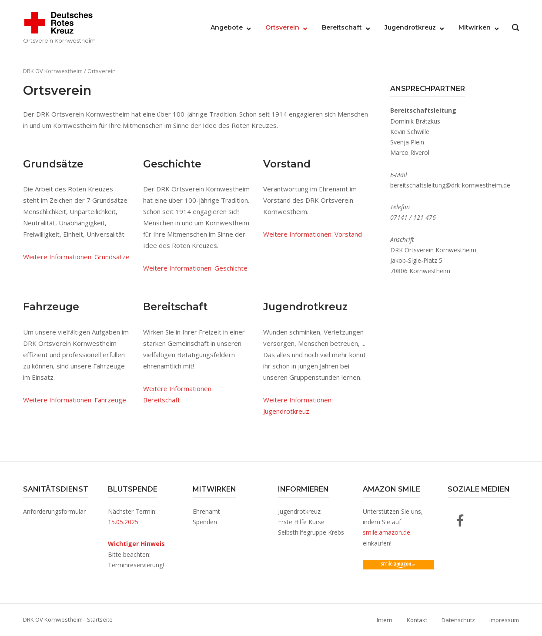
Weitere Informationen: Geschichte (195, 268)
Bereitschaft (342, 27)
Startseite (100, 619)
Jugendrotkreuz (410, 27)
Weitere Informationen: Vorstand (312, 234)
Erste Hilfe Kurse (301, 522)
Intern (384, 620)
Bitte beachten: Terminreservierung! (136, 554)
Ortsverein (282, 27)
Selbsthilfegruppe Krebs (311, 532)
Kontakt (417, 620)
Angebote (227, 27)
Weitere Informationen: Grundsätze (76, 256)
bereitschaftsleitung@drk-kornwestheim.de (450, 185)
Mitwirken (474, 27)
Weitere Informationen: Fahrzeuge (74, 399)
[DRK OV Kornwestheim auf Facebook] (460, 520)
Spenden (205, 522)
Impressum (504, 620)
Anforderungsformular (54, 511)
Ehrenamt (206, 511)
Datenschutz (458, 620)
